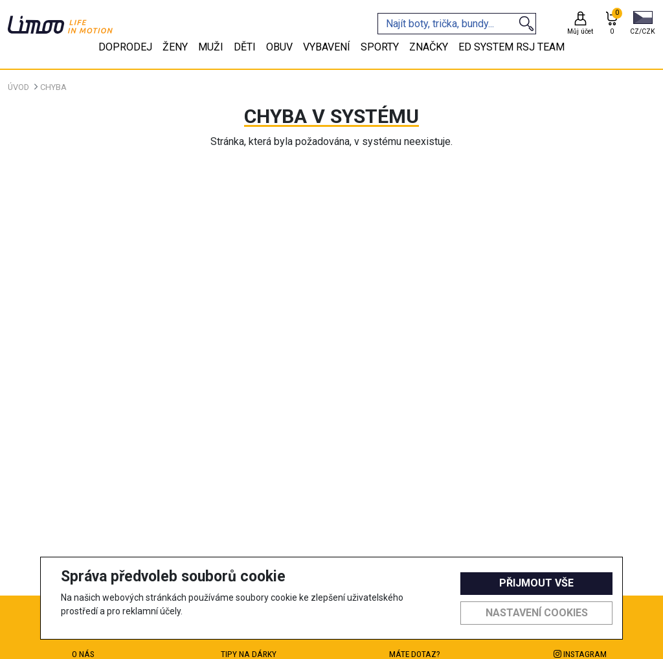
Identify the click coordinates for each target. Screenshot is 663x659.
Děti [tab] (245, 47)
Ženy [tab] (175, 47)
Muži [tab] (210, 47)
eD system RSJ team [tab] (511, 47)
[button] (642, 24)
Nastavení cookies (537, 613)
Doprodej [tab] (125, 47)
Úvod (18, 87)
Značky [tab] (428, 47)
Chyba (53, 87)
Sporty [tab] (380, 47)
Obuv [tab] (279, 47)
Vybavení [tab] (326, 47)
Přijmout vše (536, 583)
